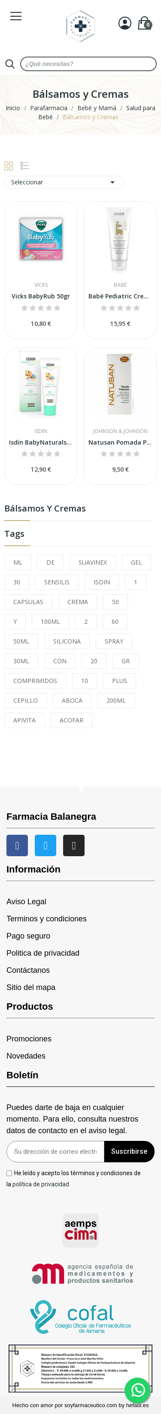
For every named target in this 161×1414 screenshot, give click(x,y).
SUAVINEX (93, 562)
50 (115, 602)
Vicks (41, 285)
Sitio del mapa (30, 987)
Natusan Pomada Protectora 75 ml (120, 442)
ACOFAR (71, 720)
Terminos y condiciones (46, 919)
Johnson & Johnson (120, 431)
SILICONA (67, 641)
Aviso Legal (26, 901)
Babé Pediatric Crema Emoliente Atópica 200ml (120, 296)
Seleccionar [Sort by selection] (64, 182)
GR (126, 661)
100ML (50, 621)
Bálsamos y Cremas (45, 509)
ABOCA (72, 700)
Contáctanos (28, 970)
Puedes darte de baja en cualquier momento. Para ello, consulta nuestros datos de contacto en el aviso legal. (72, 1119)
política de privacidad (40, 1183)
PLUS (119, 681)
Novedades (26, 1056)
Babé (120, 285)
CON (60, 661)
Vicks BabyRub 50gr (41, 296)
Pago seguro (28, 936)
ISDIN (102, 582)
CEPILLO (25, 700)
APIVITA (24, 720)
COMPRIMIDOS (35, 681)
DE (50, 562)
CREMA (77, 602)
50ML (21, 641)
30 (16, 582)
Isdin (40, 431)
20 (94, 661)
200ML (116, 700)
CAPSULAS (28, 602)
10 (84, 681)
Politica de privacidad (42, 953)
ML (17, 562)
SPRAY (114, 641)
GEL (136, 562)
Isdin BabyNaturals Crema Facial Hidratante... (41, 442)
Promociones (29, 1039)
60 (115, 621)
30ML (21, 661)
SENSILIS (57, 582)
